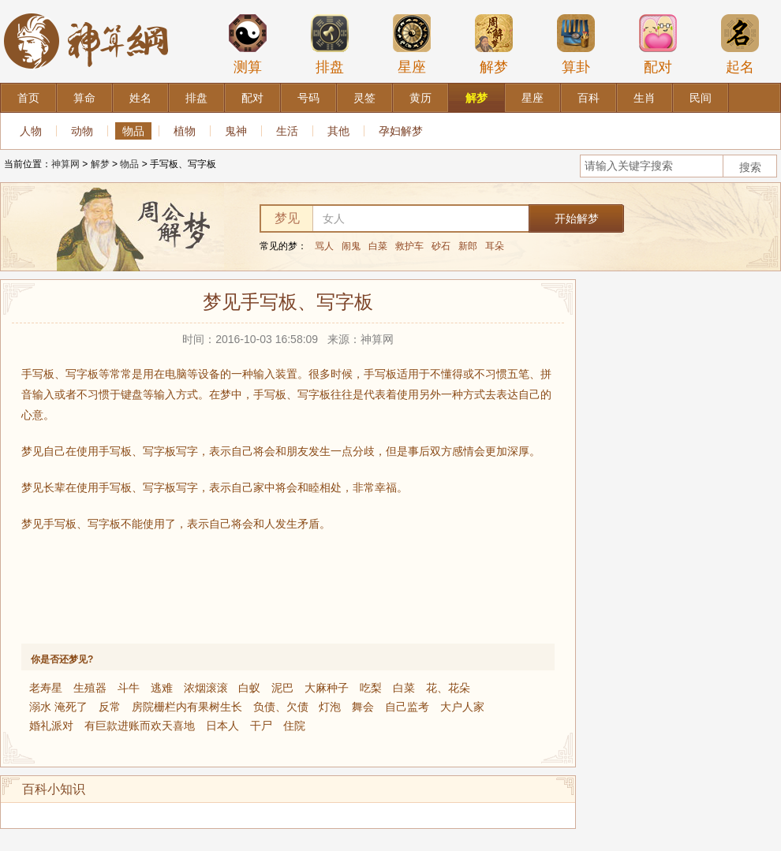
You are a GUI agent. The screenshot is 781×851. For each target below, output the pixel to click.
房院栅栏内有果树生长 (187, 706)
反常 (110, 706)
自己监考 (407, 706)
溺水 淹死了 (58, 706)
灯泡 (330, 706)
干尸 (261, 725)
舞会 (363, 706)
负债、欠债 (280, 706)
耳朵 (494, 246)
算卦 (576, 44)
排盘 (330, 44)
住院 (294, 725)
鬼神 (236, 131)
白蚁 (249, 687)
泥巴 (282, 687)
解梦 (494, 44)
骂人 (324, 246)
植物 (185, 131)
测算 (248, 44)
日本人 (222, 725)
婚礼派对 (51, 725)
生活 (287, 131)
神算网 (65, 164)
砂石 (441, 246)
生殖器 (89, 687)
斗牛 (129, 687)
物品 (133, 131)
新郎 (467, 246)
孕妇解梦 (401, 131)
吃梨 (371, 687)
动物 (82, 131)
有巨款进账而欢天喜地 (139, 725)
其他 (338, 131)
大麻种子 (327, 687)
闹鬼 (351, 246)
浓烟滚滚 (206, 687)
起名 (740, 44)
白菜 (377, 246)
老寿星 (45, 687)
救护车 (409, 246)
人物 (31, 131)
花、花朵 (448, 687)
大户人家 (462, 706)
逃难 (162, 687)
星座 (412, 44)
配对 (658, 44)
